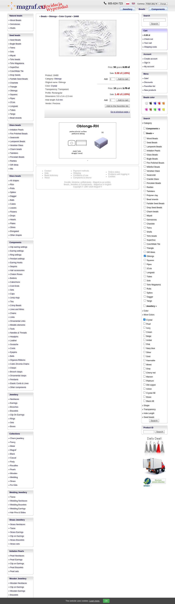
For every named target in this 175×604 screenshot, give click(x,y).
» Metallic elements (16, 325)
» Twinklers (13, 153)
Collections (14, 434)
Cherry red (149, 372)
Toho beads (150, 236)
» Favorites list (149, 86)
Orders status (114, 172)
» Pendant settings (16, 259)
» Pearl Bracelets (15, 567)
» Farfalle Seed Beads (18, 79)
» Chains (12, 313)
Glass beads (15, 125)
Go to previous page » (120, 112)
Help (47, 173)
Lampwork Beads (153, 146)
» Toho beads (14, 59)
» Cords (11, 348)
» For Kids (12, 485)
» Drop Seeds (14, 75)
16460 (76, 16)
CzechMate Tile (152, 244)
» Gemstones (14, 24)
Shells (148, 231)
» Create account (150, 59)
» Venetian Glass (15, 145)
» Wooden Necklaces (17, 583)
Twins (148, 227)
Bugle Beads (151, 158)
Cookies (111, 176)
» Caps (11, 294)
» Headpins (13, 337)
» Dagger (12, 196)
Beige (147, 336)
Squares (149, 260)
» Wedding (13, 477)
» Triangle (12, 87)
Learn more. (94, 601)
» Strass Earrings (15, 532)
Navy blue (149, 348)
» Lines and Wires (16, 309)
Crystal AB (149, 393)
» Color (145, 311)
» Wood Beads (14, 20)
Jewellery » (151, 306)
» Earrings (12, 403)
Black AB (148, 401)
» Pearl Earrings (15, 560)
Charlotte (149, 223)
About (47, 178)
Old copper (149, 384)
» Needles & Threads (17, 333)
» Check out (148, 39)
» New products (149, 90)
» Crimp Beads (14, 305)
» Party (11, 462)
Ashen (147, 389)
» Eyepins (12, 352)
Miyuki (148, 215)
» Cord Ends (13, 286)
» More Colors (148, 315)
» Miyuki (12, 55)
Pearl (147, 324)
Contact (48, 171)
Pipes (148, 264)
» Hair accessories (16, 270)
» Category (147, 123)
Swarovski (150, 175)
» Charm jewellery (16, 438)
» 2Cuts (11, 102)
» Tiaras (11, 497)
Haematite (149, 360)
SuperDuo (150, 240)
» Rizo (11, 184)
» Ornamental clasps (17, 376)
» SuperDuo (13, 67)
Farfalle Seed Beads (154, 203)
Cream (147, 332)
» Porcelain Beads (16, 157)
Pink (146, 344)
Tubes (148, 276)
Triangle (149, 248)
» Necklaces (13, 399)
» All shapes (13, 180)
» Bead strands (15, 118)
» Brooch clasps (15, 372)
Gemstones (150, 219)
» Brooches (13, 407)
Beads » (150, 133)
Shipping (77, 173)
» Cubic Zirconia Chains (18, 364)
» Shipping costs (150, 47)
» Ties (11, 301)
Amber (147, 340)
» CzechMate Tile (16, 71)
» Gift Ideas (13, 165)
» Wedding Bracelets (17, 505)
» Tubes (11, 110)
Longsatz (149, 272)
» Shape (145, 405)
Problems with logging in (118, 174)
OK (106, 601)
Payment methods (81, 171)
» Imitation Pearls (16, 130)
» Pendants (13, 379)
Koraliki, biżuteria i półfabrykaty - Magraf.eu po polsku (87, 182)
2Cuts (148, 268)
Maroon (148, 376)
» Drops (11, 216)
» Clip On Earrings (16, 415)
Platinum (148, 380)
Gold (146, 356)
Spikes (148, 292)
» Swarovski (13, 137)
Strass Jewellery (17, 520)
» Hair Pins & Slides (17, 512)
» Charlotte (13, 83)
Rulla (147, 288)
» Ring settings (14, 255)
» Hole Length (148, 413)
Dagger (148, 296)
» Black (11, 454)
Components (158, 9)
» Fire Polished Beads (17, 134)
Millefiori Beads (152, 166)
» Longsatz (13, 106)
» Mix (10, 169)
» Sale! (146, 78)
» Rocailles (13, 465)
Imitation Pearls (16, 551)
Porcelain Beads (152, 183)
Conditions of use (80, 175)
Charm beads (151, 211)
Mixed (147, 364)
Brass (147, 397)
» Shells (11, 28)
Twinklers (149, 191)
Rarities (148, 187)
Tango (148, 300)
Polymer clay (151, 195)
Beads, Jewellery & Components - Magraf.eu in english (87, 184)
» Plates (11, 223)
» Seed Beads (14, 40)
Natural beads (15, 16)
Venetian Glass (152, 171)
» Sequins (12, 266)
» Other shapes (15, 235)
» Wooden (12, 473)
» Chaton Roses (15, 274)
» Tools (11, 329)
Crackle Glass (151, 179)
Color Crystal (65, 16)
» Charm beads (15, 149)
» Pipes (11, 98)
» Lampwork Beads (16, 141)
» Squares (12, 94)
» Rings (11, 419)
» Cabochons (14, 282)
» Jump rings (14, 298)
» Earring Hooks (15, 262)
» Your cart (147, 43)
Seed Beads (150, 142)
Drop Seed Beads (153, 207)
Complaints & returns (82, 178)
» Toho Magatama (16, 63)
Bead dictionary (51, 175)
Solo (147, 280)
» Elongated (13, 231)
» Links (11, 317)
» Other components (17, 387)
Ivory (146, 328)
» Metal (11, 446)
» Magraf (12, 450)
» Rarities (12, 161)
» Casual (12, 458)
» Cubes (12, 204)
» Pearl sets (13, 571)
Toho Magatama (152, 284)
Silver (147, 352)
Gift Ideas (149, 252)
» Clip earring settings (17, 247)
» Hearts (12, 219)
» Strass (12, 481)
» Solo (11, 52)
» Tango (11, 114)
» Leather (12, 340)
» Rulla (11, 188)
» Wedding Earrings (17, 509)
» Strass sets (14, 544)
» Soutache (13, 344)
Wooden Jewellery (17, 579)
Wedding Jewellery (18, 492)
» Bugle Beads (14, 44)
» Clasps (12, 368)
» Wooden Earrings (16, 591)
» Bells (11, 356)
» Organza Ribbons (16, 360)
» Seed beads (148, 417)
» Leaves (12, 208)
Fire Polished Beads (154, 162)
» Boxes (11, 426)
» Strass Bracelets (16, 540)
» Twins (11, 48)
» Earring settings (16, 251)
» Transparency (149, 409)
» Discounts (148, 82)
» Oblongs (12, 90)
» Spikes (12, 192)
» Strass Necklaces (16, 524)
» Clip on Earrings (16, 536)
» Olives (11, 227)
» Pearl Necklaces (16, 556)
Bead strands (151, 199)
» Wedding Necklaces (17, 501)
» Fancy (11, 442)
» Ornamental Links (16, 321)
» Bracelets (13, 411)
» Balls (11, 200)
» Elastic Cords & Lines (18, 383)
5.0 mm (59, 100)
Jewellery (127, 9)
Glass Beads (151, 154)
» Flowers (12, 212)
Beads (142, 9)
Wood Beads (151, 138)
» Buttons (12, 278)
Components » (153, 128)
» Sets (11, 290)
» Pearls (12, 469)
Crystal (54, 86)
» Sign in (146, 63)
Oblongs (53, 16)
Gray (146, 368)
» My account (148, 66)
